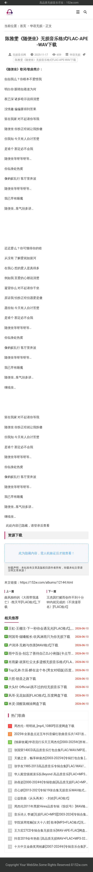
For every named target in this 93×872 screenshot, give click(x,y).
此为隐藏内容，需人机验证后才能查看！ (47, 553)
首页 (23, 26)
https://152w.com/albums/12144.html (46, 582)
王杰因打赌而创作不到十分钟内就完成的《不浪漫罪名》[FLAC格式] (65, 602)
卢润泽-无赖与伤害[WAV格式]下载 (33, 645)
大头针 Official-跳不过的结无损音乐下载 (37, 687)
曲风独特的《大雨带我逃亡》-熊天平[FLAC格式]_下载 (22, 602)
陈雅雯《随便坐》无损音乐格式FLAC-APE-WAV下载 (45, 59)
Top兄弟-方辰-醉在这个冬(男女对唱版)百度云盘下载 (46, 670)
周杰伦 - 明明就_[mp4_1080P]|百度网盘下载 (44, 726)
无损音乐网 (19, 54)
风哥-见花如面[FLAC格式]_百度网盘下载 (37, 695)
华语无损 (36, 26)
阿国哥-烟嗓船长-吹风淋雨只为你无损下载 (39, 637)
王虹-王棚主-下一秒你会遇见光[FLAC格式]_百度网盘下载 (49, 628)
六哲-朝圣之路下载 (22, 679)
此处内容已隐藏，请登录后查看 (26, 525)
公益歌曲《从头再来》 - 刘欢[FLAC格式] (41, 798)
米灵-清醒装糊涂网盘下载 (27, 704)
